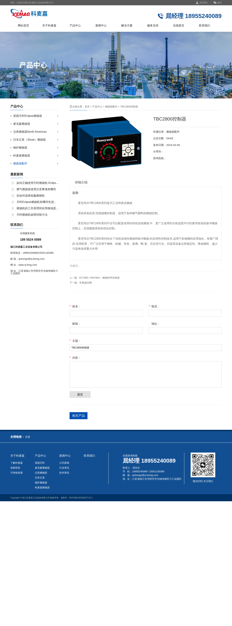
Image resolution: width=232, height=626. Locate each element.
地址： (155, 323)
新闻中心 (101, 25)
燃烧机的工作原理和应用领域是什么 (38, 208)
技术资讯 (64, 472)
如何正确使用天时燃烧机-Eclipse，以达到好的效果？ (38, 183)
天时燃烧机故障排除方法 (32, 214)
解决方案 (127, 25)
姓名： (75, 306)
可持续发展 (16, 472)
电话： (154, 306)
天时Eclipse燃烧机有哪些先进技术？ (38, 202)
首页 (87, 106)
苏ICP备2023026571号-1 (81, 497)
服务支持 (152, 25)
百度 (27, 436)
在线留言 (178, 25)
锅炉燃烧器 (20, 147)
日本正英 (40, 477)
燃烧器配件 (20, 163)
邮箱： (76, 323)
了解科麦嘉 (16, 463)
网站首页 (23, 25)
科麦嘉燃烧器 (21, 155)
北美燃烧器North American (30, 131)
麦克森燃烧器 (21, 123)
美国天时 (40, 463)
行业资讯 (64, 468)
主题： (75, 341)
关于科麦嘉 (49, 25)
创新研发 (15, 468)
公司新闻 (64, 463)
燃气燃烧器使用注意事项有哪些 (36, 189)
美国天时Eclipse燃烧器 (27, 115)
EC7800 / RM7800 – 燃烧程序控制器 (99, 277)
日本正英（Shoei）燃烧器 (29, 139)
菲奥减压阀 (85, 282)
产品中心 (75, 25)
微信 (217, 2)
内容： (75, 357)
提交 (80, 394)
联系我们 (204, 2)
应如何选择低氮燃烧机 (31, 195)
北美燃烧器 (41, 472)
